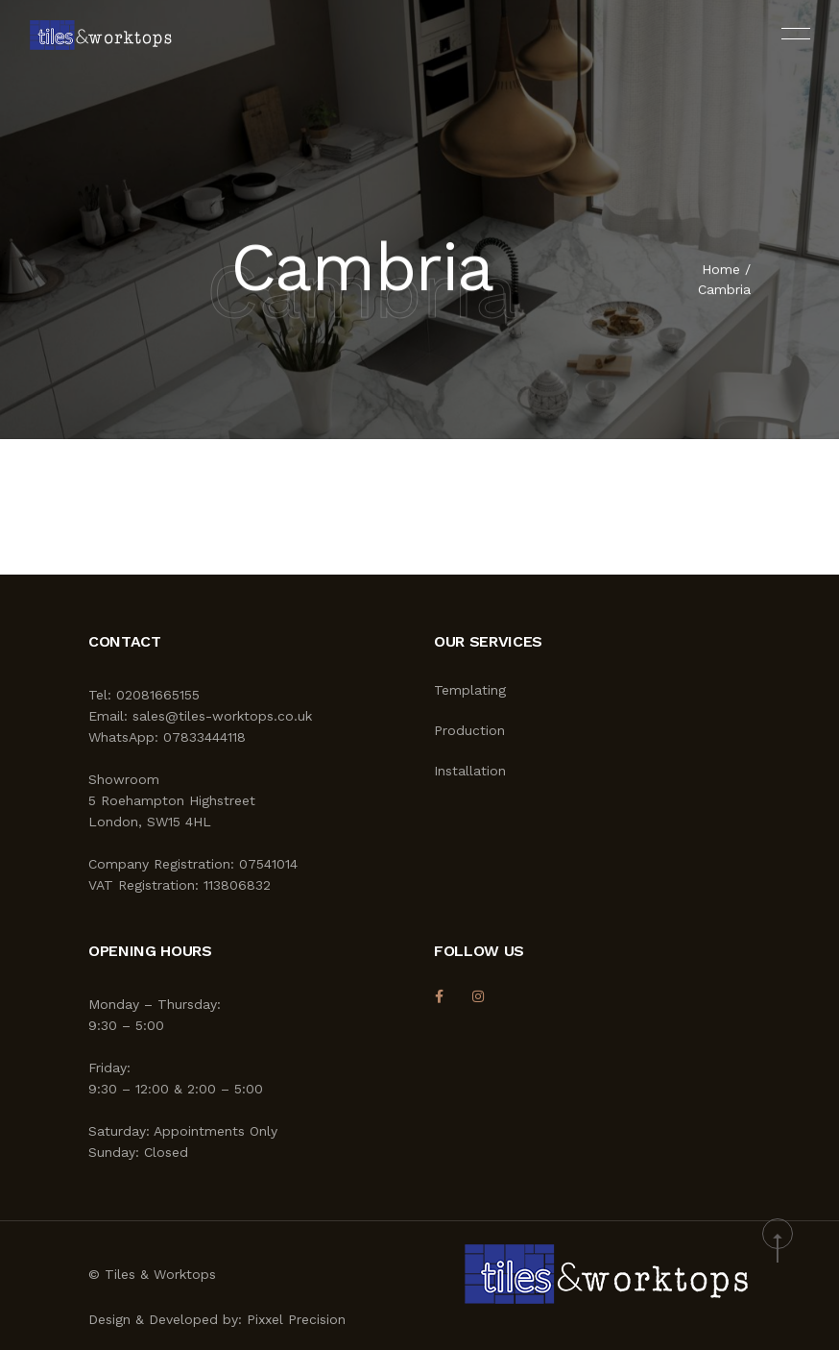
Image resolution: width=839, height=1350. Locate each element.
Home (721, 271)
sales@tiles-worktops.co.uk (222, 716)
